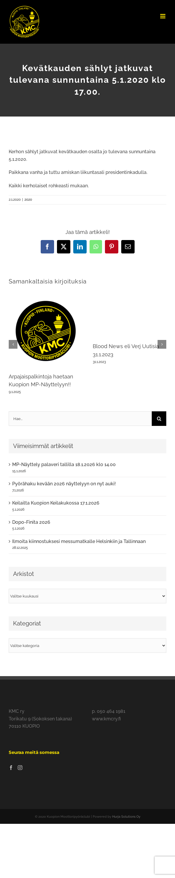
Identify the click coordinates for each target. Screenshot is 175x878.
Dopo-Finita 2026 (31, 522)
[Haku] (159, 418)
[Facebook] (11, 767)
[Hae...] (80, 418)
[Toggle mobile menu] (163, 16)
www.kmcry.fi (106, 719)
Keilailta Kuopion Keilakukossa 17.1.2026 (55, 503)
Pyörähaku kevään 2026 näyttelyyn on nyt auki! (64, 483)
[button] (13, 344)
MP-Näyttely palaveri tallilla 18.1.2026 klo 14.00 (64, 464)
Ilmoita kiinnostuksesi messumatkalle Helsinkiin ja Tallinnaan (79, 541)
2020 (28, 200)
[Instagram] (20, 767)
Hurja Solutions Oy (126, 817)
